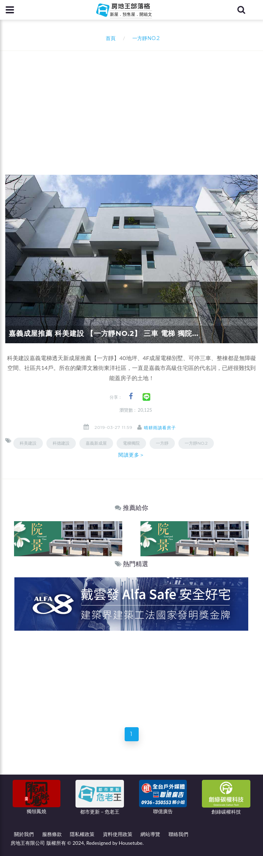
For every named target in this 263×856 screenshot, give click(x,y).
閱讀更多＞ (131, 455)
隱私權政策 (82, 834)
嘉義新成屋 (96, 443)
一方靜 (162, 443)
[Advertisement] (134, 103)
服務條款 (52, 834)
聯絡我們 (178, 834)
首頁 (109, 38)
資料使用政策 (117, 834)
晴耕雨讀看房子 (160, 427)
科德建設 (61, 443)
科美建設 (28, 443)
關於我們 (24, 834)
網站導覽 (150, 834)
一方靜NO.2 (196, 443)
